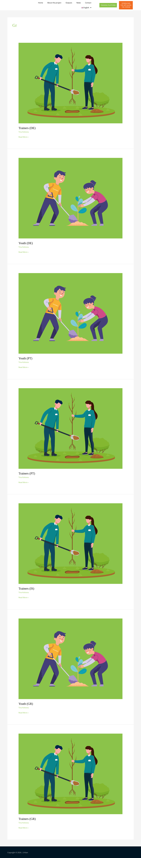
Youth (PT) (26, 358)
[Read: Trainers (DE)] (70, 83)
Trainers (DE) (27, 128)
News (78, 3)
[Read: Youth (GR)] (70, 658)
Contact (88, 3)
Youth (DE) (26, 243)
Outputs (69, 3)
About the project (54, 3)
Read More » (23, 137)
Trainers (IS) (27, 588)
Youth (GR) (26, 703)
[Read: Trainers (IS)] (70, 543)
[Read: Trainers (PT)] (70, 428)
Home (40, 3)
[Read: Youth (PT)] (70, 313)
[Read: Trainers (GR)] (70, 773)
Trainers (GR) (27, 818)
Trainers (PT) (27, 473)
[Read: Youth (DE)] (70, 198)
